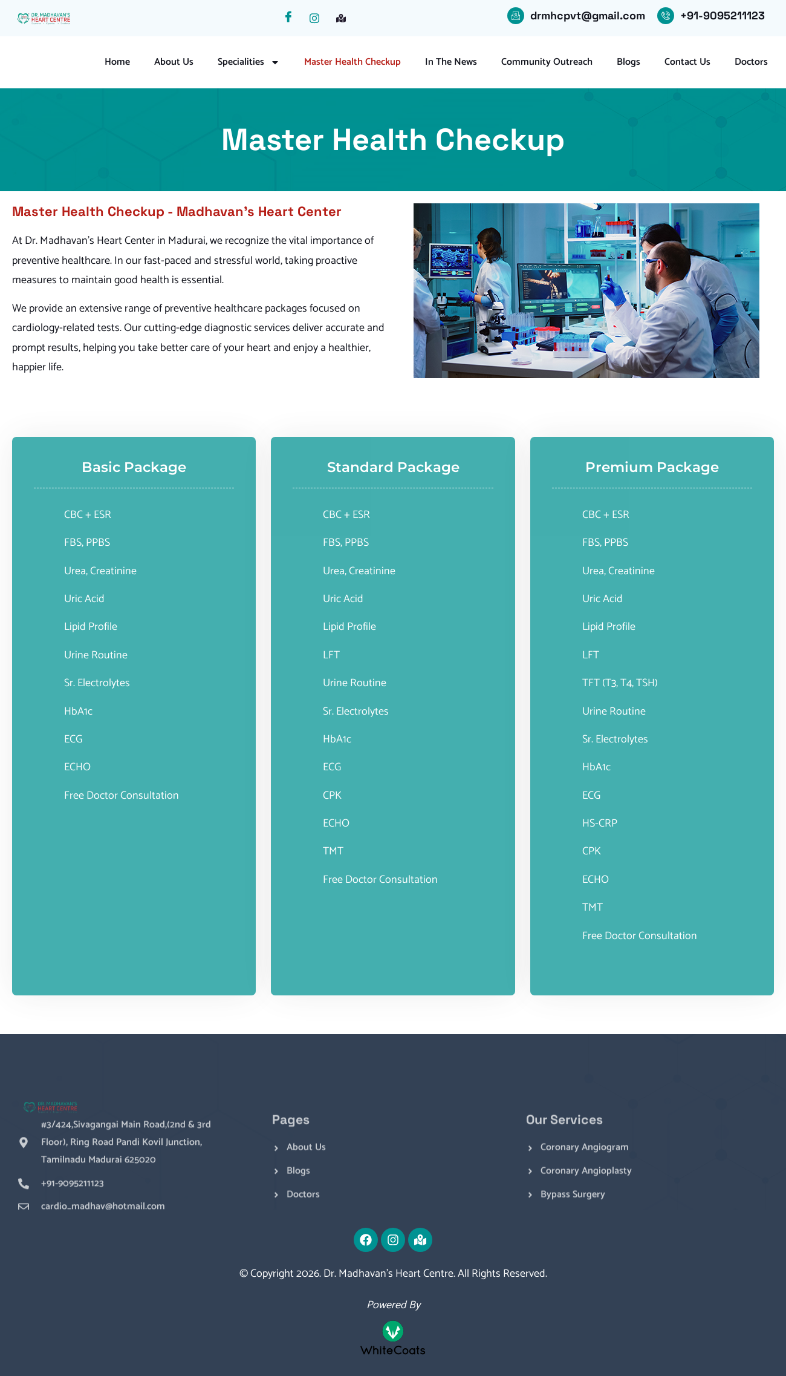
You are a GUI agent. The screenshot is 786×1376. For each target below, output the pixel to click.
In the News (451, 62)
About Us (173, 62)
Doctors (751, 62)
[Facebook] (292, 18)
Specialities (249, 62)
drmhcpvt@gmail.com (587, 15)
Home (117, 62)
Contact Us (687, 62)
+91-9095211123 (722, 15)
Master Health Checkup (352, 62)
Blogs (628, 62)
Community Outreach (547, 62)
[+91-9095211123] (665, 15)
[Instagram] (319, 18)
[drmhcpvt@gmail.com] (515, 15)
